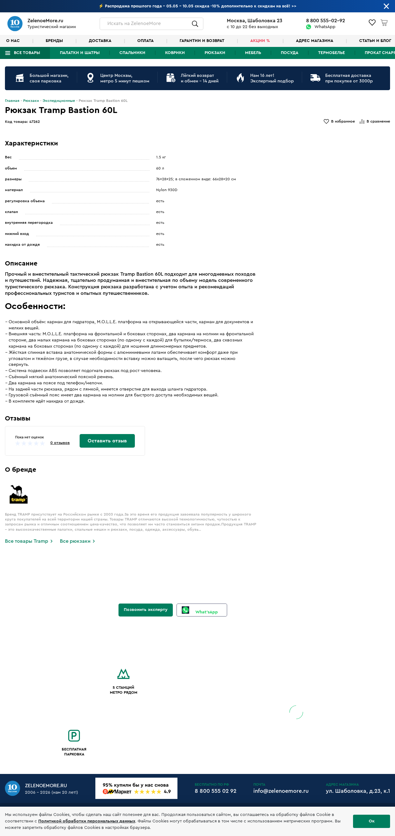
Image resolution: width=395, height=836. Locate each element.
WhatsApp (324, 27)
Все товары (27, 53)
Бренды (54, 41)
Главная (12, 100)
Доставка (100, 41)
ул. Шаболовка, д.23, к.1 (358, 791)
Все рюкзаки (75, 541)
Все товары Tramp (26, 541)
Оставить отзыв (107, 440)
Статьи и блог (375, 41)
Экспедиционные (59, 100)
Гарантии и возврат (202, 41)
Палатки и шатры (80, 53)
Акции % (260, 41)
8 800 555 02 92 (215, 791)
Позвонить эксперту (146, 610)
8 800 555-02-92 (325, 20)
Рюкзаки (215, 53)
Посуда (289, 53)
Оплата (145, 41)
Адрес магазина (314, 41)
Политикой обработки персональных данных (86, 821)
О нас (13, 41)
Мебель (253, 53)
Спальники (132, 53)
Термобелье (331, 53)
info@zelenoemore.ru (281, 791)
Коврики (175, 53)
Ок (372, 821)
